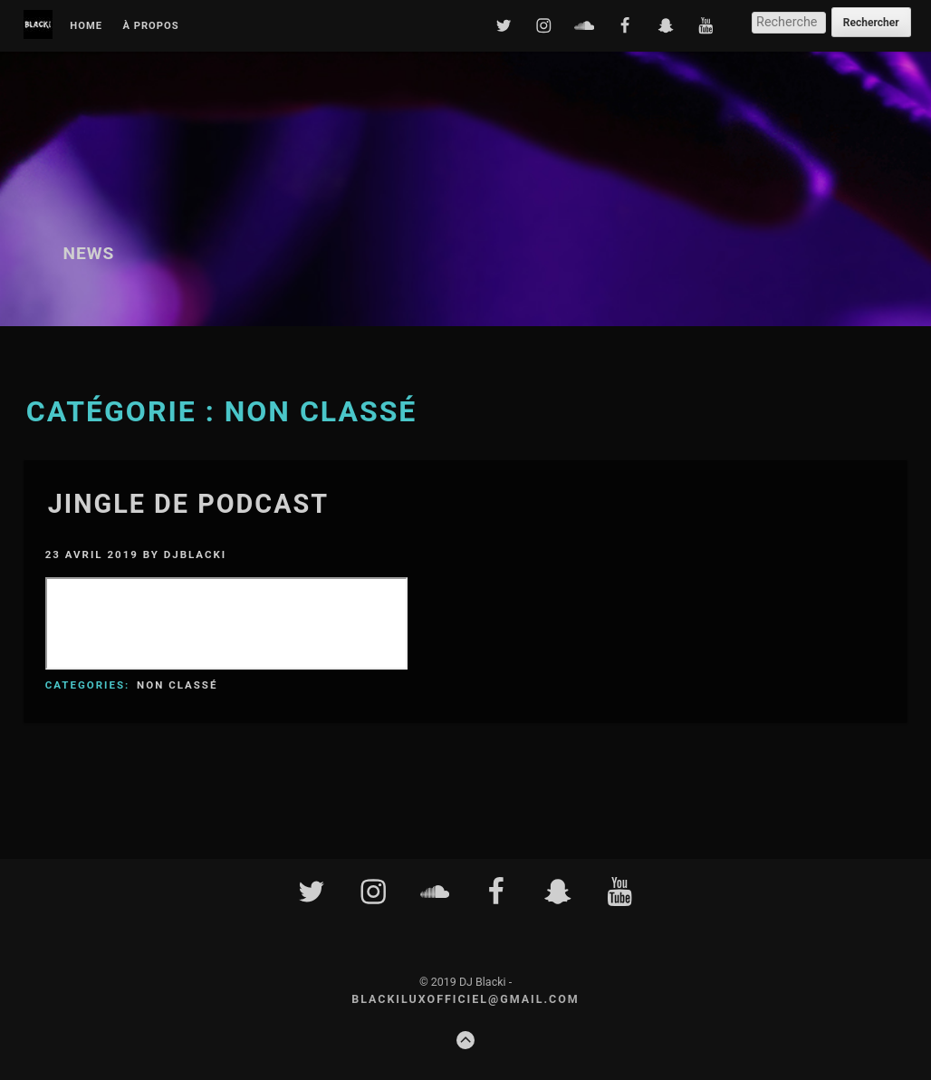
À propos (150, 26)
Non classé (177, 685)
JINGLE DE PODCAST (188, 503)
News (88, 253)
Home (86, 26)
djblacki (195, 554)
